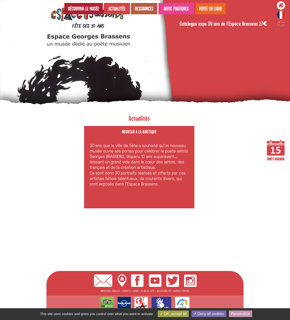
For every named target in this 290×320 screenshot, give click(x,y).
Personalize (240, 314)
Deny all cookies (209, 314)
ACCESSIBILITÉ (164, 291)
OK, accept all (173, 314)
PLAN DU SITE (147, 291)
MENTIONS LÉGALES (110, 291)
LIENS (135, 291)
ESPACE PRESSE (181, 291)
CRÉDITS (126, 291)
